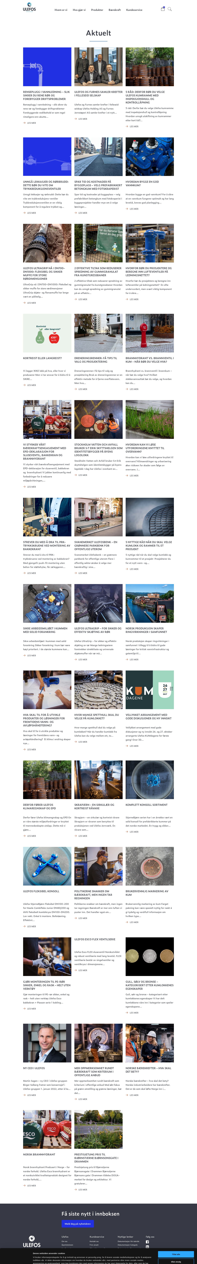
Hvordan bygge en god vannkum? (142, 183)
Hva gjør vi (79, 10)
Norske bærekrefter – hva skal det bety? (148, 1069)
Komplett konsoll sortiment (146, 805)
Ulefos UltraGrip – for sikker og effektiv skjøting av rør (97, 630)
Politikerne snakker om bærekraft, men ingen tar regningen (93, 894)
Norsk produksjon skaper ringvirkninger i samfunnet (146, 630)
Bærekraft (115, 10)
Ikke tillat (176, 1254)
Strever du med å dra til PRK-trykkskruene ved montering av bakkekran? (46, 545)
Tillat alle (176, 1239)
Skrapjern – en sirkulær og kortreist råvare (94, 806)
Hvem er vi (61, 10)
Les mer (31, 123)
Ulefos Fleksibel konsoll (41, 891)
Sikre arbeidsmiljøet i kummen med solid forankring (45, 630)
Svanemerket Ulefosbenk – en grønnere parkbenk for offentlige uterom (95, 545)
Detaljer (133, 1259)
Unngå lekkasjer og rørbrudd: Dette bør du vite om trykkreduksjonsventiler (46, 185)
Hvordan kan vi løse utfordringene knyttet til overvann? (145, 448)
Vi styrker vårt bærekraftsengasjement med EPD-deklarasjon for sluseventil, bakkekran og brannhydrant (44, 451)
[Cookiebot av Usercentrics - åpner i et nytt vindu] (16, 1259)
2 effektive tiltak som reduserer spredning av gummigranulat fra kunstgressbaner (97, 271)
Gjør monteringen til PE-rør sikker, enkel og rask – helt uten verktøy (46, 985)
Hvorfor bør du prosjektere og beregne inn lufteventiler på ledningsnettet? (149, 271)
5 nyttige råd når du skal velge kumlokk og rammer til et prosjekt (149, 545)
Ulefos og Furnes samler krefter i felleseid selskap (98, 93)
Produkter (97, 10)
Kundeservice (134, 10)
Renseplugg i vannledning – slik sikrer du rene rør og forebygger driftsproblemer (46, 95)
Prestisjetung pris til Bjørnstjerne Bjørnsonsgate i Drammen (96, 1157)
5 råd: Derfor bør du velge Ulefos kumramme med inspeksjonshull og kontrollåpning (145, 97)
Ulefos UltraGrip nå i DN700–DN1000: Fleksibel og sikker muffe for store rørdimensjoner (44, 273)
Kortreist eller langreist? (42, 358)
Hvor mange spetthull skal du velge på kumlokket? (96, 716)
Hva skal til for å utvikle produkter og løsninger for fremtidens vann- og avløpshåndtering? (44, 720)
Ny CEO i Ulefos (34, 1068)
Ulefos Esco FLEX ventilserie (94, 939)
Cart (161, 8)
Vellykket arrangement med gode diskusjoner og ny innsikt (148, 716)
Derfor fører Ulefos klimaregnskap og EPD (39, 806)
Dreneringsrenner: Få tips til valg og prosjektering (95, 359)
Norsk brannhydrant (39, 1154)
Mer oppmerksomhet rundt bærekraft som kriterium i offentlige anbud (94, 1071)
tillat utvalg (176, 1246)
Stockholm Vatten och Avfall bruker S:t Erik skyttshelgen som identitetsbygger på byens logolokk (98, 450)
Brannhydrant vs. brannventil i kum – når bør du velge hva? (150, 359)
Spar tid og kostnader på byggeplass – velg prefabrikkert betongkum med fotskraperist (98, 185)
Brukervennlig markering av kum (147, 892)
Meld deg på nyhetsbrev (78, 1223)
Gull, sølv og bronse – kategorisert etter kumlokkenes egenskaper (150, 985)
